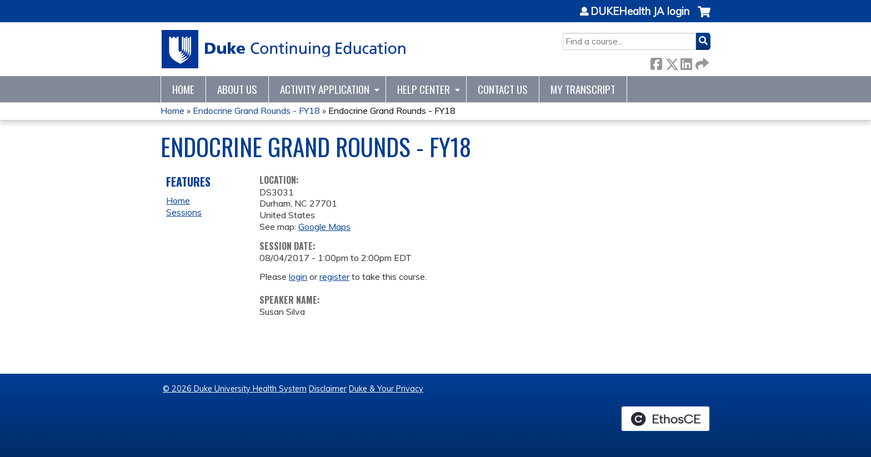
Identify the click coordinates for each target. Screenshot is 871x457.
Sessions (184, 212)
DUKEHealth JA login (639, 12)
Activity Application (324, 89)
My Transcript (582, 89)
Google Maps (324, 226)
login (298, 276)
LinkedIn (686, 62)
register (334, 276)
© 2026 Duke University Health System (235, 389)
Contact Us (503, 89)
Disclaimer (328, 389)
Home (183, 89)
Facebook (656, 62)
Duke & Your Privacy (386, 389)
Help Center (423, 89)
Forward (701, 62)
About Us (237, 89)
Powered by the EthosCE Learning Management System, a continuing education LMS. (665, 418)
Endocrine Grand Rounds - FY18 (256, 110)
